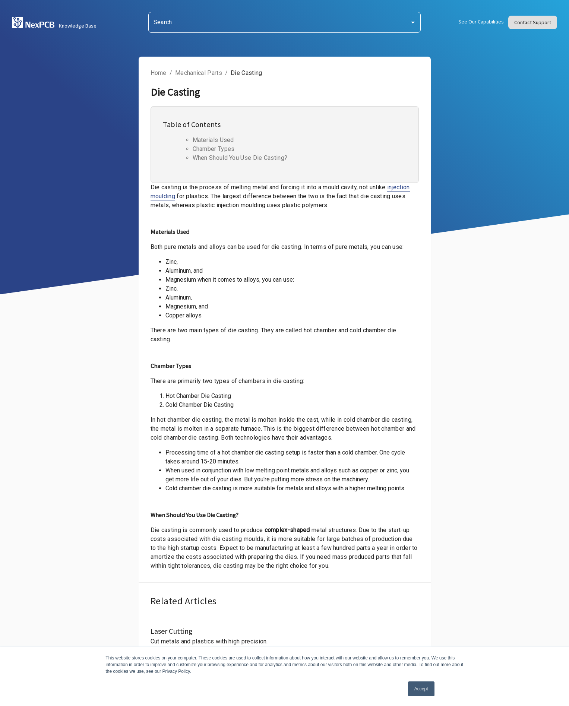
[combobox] (284, 22)
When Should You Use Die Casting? (240, 158)
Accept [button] (421, 688)
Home (159, 72)
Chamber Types (214, 149)
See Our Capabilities (481, 21)
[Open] (413, 22)
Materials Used (213, 140)
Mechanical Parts (198, 72)
